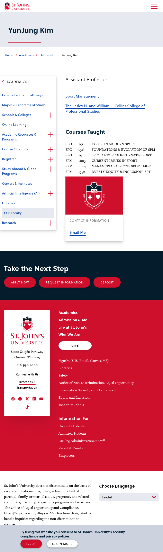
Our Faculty (47, 55)
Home (9, 55)
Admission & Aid (73, 320)
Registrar (9, 158)
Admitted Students (72, 433)
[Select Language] (129, 497)
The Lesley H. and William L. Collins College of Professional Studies (105, 108)
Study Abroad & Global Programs (19, 171)
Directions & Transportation (27, 385)
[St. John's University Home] (16, 6)
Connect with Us (27, 374)
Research (9, 222)
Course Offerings (15, 149)
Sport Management (82, 96)
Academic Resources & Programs (19, 137)
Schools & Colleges (16, 114)
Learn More (62, 544)
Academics (26, 55)
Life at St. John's (72, 327)
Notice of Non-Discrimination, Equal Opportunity (96, 382)
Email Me (78, 232)
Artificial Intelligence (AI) (21, 193)
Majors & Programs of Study (23, 104)
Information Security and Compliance (87, 390)
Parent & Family (70, 448)
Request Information (64, 282)
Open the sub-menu (50, 115)
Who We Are (69, 334)
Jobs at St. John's (71, 404)
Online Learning (14, 124)
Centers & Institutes (17, 183)
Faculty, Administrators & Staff (81, 440)
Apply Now (20, 282)
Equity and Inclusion (74, 397)
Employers (66, 455)
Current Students (71, 426)
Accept (31, 544)
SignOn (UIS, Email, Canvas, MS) (83, 360)
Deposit (107, 282)
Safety (63, 375)
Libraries (8, 203)
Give (75, 345)
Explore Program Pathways (22, 95)
